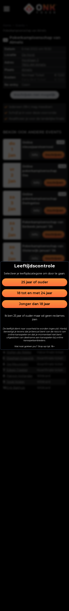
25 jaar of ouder (34, 282)
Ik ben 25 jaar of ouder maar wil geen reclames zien (34, 317)
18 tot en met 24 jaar (34, 293)
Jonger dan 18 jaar (34, 304)
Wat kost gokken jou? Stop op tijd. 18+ (34, 346)
